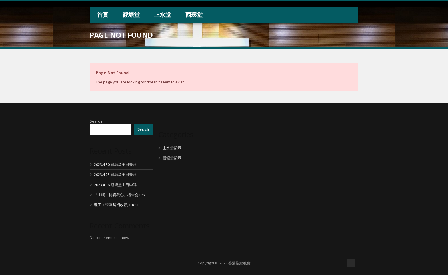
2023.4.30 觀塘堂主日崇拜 (115, 164)
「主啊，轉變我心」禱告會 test (120, 194)
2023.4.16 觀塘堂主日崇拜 (115, 184)
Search (96, 121)
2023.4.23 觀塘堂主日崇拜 (115, 174)
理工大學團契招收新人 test (116, 204)
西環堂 (194, 15)
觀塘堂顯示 (172, 157)
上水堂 (162, 15)
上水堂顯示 (172, 147)
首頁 (102, 15)
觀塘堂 (131, 15)
